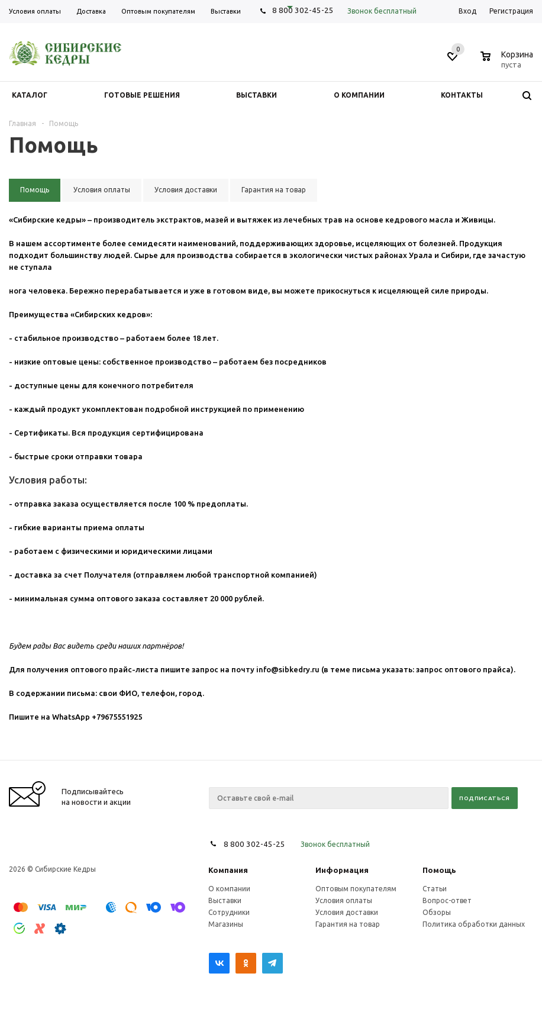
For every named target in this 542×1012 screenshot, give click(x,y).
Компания (228, 870)
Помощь (439, 870)
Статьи (434, 888)
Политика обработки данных (473, 924)
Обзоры (436, 912)
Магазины (225, 924)
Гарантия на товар (347, 924)
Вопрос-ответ (447, 900)
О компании (229, 888)
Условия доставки (346, 912)
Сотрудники (229, 912)
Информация (342, 870)
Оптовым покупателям (355, 888)
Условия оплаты (343, 900)
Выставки (224, 900)
